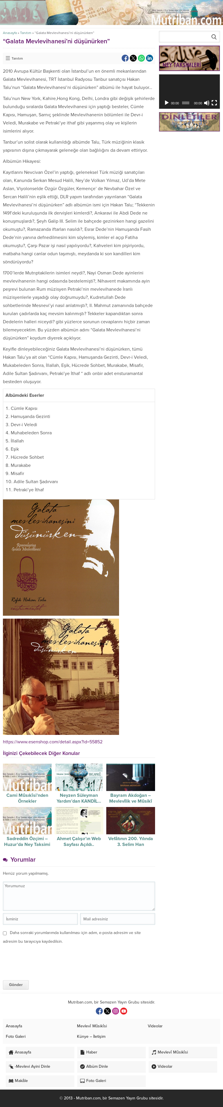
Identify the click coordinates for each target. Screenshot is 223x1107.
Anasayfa (10, 33)
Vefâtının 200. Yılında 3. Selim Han (130, 841)
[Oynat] (167, 103)
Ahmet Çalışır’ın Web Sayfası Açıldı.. (79, 841)
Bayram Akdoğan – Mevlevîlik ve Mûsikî (130, 798)
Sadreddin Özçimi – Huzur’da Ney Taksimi (27, 841)
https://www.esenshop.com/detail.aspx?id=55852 (52, 742)
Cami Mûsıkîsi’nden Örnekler (27, 798)
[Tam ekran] (214, 103)
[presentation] (42, 957)
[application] (189, 91)
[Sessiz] (207, 103)
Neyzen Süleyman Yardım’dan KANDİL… (79, 798)
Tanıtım (25, 33)
